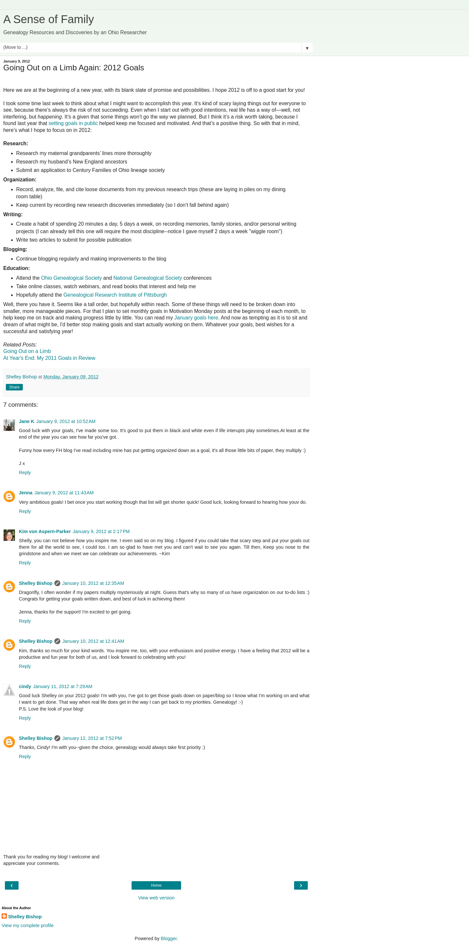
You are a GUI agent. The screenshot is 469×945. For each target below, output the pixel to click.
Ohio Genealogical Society (71, 278)
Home (156, 885)
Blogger (169, 938)
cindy (25, 686)
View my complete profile (28, 925)
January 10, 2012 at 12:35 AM (93, 583)
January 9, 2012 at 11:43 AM (64, 492)
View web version (156, 897)
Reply (25, 472)
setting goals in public (73, 123)
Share (14, 387)
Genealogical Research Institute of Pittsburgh (115, 295)
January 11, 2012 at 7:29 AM (62, 686)
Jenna (26, 492)
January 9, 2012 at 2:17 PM (101, 531)
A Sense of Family (48, 19)
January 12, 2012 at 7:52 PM (92, 738)
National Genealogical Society (147, 278)
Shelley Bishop (35, 583)
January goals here (196, 317)
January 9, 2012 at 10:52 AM (65, 421)
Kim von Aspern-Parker (45, 531)
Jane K (26, 421)
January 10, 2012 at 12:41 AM (93, 641)
